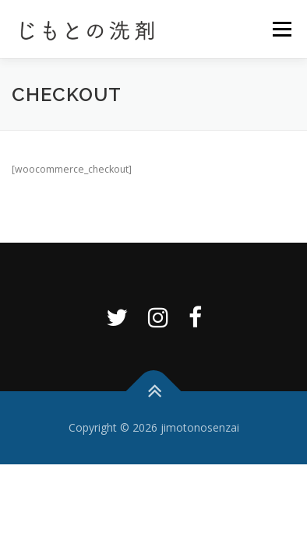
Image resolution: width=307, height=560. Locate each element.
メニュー (281, 29)
